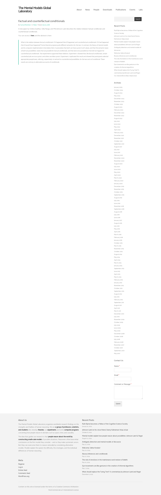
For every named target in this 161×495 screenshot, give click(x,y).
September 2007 (119, 350)
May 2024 (117, 96)
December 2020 (119, 158)
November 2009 (119, 319)
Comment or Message (122, 384)
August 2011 (118, 305)
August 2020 (118, 164)
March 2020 (118, 178)
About (79, 9)
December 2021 (119, 135)
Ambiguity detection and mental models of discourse (101, 442)
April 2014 (117, 260)
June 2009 (117, 328)
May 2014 (117, 257)
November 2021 (119, 138)
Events (132, 9)
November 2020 (119, 161)
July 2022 (117, 121)
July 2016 (116, 226)
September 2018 (119, 209)
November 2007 (119, 345)
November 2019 (119, 189)
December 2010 (119, 314)
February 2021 (118, 155)
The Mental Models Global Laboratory (34, 10)
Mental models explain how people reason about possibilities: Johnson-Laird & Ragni (112, 436)
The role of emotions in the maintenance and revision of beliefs (105, 460)
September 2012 (119, 291)
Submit (118, 404)
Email (116, 375)
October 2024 (118, 90)
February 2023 (118, 110)
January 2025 (118, 87)
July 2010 (117, 317)
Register (21, 464)
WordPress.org (23, 476)
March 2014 (117, 263)
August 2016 (118, 223)
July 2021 (116, 149)
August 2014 (118, 254)
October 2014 (118, 251)
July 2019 (116, 200)
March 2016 (117, 234)
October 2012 (118, 288)
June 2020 (117, 169)
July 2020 (117, 166)
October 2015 (118, 243)
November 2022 (119, 115)
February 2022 (118, 132)
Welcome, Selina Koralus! (122, 53)
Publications (121, 9)
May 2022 (117, 127)
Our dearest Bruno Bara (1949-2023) (125, 76)
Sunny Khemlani (25, 25)
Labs (141, 9)
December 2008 (119, 334)
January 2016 (118, 240)
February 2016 (118, 237)
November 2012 (119, 285)
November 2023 (119, 101)
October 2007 (118, 348)
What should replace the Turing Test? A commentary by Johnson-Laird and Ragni (111, 472)
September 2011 (119, 302)
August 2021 (118, 147)
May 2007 (117, 353)
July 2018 (116, 215)
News (87, 9)
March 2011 (117, 311)
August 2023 (118, 107)
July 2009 (117, 325)
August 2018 (118, 212)
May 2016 (117, 229)
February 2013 (118, 280)
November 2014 (119, 249)
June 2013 (117, 271)
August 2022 (118, 118)
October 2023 (118, 104)
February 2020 (118, 181)
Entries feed (22, 470)
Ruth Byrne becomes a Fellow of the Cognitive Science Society (105, 424)
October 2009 (118, 322)
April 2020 (117, 175)
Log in (20, 467)
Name (117, 366)
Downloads (107, 9)
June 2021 (117, 152)
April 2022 (117, 130)
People (96, 9)
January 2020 (118, 183)
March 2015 (117, 246)
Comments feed (24, 473)
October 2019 (118, 192)
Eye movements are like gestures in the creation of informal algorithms (107, 466)
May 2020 (117, 172)
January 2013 (118, 283)
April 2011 (117, 308)
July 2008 (117, 339)
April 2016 (117, 232)
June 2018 (117, 217)
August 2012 (118, 294)
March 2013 (117, 277)
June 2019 (117, 203)
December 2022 (119, 113)
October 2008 (118, 336)
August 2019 (118, 198)
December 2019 (119, 186)
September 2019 (119, 195)
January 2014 (118, 266)
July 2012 (116, 297)
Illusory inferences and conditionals (125, 56)
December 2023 (119, 98)
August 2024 (118, 93)
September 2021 (119, 144)
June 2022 (117, 124)
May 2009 (117, 331)
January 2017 (118, 220)
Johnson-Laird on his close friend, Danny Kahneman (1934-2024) (105, 430)
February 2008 (118, 342)
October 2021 (118, 141)
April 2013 (117, 274)
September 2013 (119, 268)
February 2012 (118, 300)
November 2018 (119, 206)
